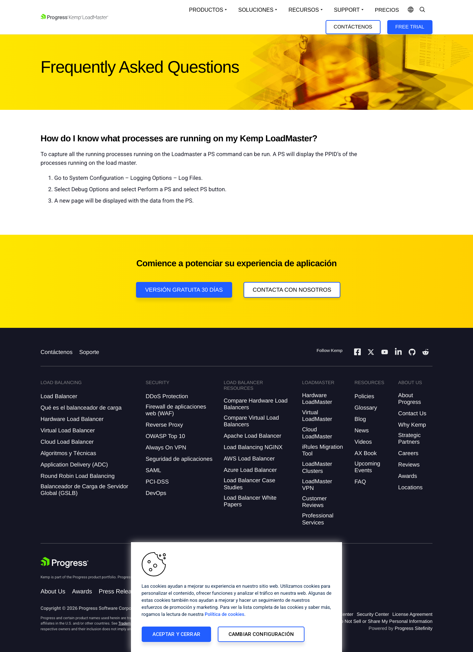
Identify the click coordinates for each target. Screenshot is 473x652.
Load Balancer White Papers (250, 501)
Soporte (89, 352)
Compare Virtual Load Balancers (251, 421)
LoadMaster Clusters (317, 467)
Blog (360, 419)
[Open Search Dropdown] (422, 10)
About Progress (409, 398)
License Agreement (412, 614)
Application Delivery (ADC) (74, 464)
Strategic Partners (409, 438)
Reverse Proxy (164, 425)
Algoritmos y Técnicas (68, 453)
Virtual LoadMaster (317, 415)
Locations (410, 487)
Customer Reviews (314, 501)
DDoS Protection (167, 396)
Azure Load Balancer (250, 470)
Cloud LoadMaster (317, 432)
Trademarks (128, 623)
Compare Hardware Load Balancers (256, 404)
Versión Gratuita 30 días (184, 290)
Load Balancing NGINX (253, 447)
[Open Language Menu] (411, 10)
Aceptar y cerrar (176, 634)
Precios (387, 10)
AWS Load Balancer (249, 458)
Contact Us (412, 413)
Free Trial (409, 27)
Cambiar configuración (261, 634)
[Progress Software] (65, 562)
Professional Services (318, 518)
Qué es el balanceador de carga (81, 408)
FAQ (360, 482)
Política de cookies (224, 614)
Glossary (365, 408)
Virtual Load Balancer (68, 430)
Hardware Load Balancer (72, 419)
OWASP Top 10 (165, 436)
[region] (236, 597)
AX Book (365, 453)
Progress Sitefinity (413, 628)
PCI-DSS (157, 482)
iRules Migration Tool (322, 450)
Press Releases (120, 591)
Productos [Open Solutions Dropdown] (206, 10)
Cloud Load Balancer (67, 442)
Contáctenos (353, 27)
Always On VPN (166, 447)
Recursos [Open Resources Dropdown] (303, 10)
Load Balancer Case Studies (249, 483)
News (361, 430)
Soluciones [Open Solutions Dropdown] (255, 10)
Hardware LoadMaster (317, 398)
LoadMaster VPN (317, 484)
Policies (364, 396)
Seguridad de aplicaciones (179, 459)
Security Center (373, 614)
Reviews (409, 464)
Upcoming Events (367, 467)
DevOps (156, 493)
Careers (408, 453)
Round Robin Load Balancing (78, 476)
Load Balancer (59, 396)
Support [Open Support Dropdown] (347, 10)
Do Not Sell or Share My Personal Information (384, 621)
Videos (363, 442)
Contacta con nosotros (292, 290)
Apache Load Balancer (252, 436)
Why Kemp (412, 425)
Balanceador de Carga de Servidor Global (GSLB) (84, 489)
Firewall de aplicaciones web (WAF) (176, 410)
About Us (53, 591)
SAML (153, 470)
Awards (407, 476)
